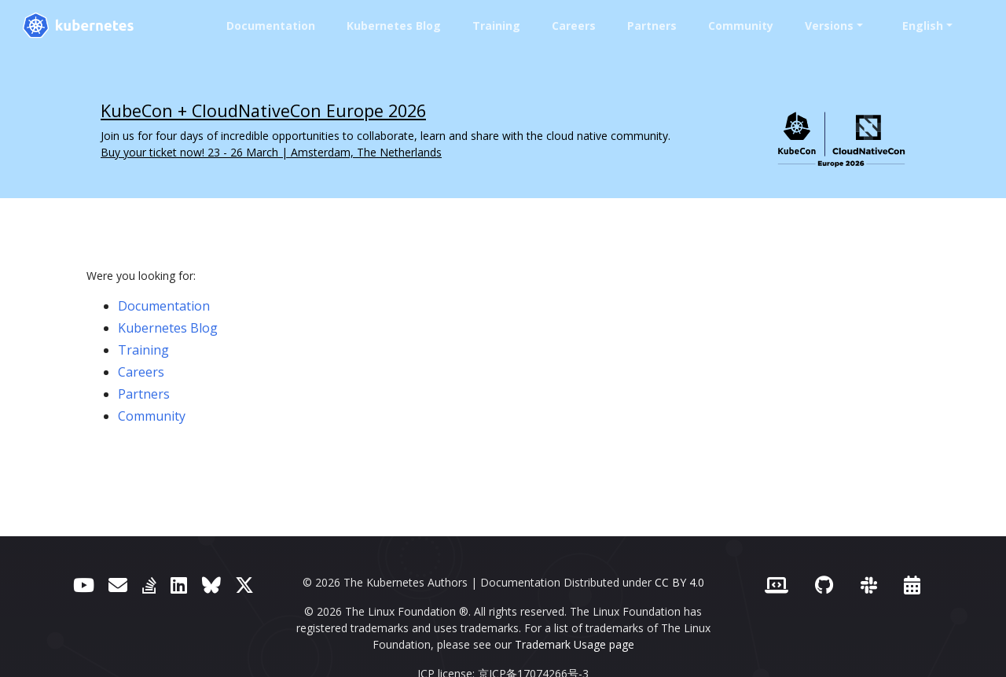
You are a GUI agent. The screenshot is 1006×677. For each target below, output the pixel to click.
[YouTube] (83, 585)
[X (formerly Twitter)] (244, 585)
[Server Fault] (149, 585)
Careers (574, 25)
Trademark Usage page (574, 644)
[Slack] (869, 585)
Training (496, 25)
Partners (652, 25)
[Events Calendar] (912, 585)
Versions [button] (829, 25)
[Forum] (117, 585)
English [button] (922, 25)
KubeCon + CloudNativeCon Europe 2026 (263, 110)
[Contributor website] (776, 585)
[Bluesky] (211, 585)
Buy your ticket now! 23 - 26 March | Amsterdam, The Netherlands (271, 152)
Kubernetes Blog (394, 25)
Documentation (270, 25)
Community (740, 25)
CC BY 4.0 (679, 582)
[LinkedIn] (179, 585)
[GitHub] (824, 585)
